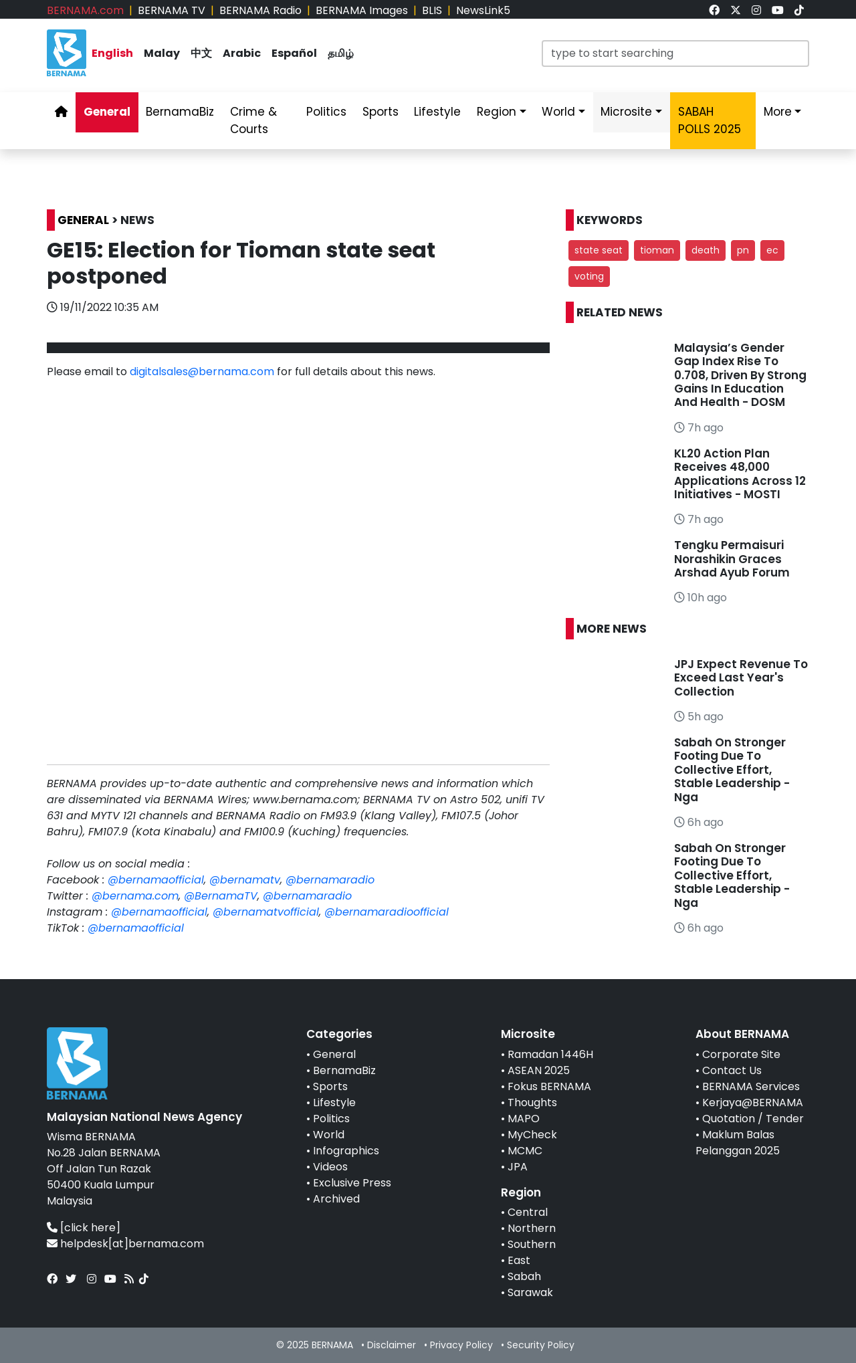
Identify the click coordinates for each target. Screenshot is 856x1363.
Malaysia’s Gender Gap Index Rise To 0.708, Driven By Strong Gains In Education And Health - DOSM (740, 375)
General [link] (107, 112)
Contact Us (732, 1070)
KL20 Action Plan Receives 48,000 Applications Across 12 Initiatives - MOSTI (740, 473)
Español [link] (294, 53)
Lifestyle (334, 1102)
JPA (518, 1166)
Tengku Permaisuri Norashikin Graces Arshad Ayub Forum (732, 559)
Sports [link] (380, 112)
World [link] (558, 112)
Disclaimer (391, 1345)
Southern (532, 1244)
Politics (331, 1118)
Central (528, 1212)
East (519, 1260)
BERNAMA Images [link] (362, 10)
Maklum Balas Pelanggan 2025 (738, 1142)
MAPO (524, 1118)
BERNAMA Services (751, 1086)
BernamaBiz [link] (180, 112)
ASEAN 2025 (539, 1070)
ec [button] (772, 250)
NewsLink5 (483, 10)
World (328, 1134)
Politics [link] (326, 112)
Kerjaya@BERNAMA (752, 1102)
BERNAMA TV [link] (171, 10)
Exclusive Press (352, 1182)
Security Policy (540, 1345)
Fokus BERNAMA (549, 1086)
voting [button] (589, 276)
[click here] (90, 1227)
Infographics (346, 1150)
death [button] (705, 250)
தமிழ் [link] (341, 53)
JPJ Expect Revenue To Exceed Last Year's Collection (741, 678)
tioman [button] (657, 250)
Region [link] (496, 112)
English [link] (112, 53)
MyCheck (532, 1134)
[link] (714, 10)
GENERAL (83, 220)
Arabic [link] (242, 53)
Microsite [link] (626, 112)
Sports (330, 1086)
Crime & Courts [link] (253, 120)
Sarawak (530, 1292)
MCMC (525, 1150)
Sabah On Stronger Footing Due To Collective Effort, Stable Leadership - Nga (732, 769)
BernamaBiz (344, 1070)
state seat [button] (598, 250)
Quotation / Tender (753, 1118)
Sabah (524, 1276)
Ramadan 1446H (550, 1054)
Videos (330, 1166)
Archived (336, 1199)
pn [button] (743, 250)
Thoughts (532, 1102)
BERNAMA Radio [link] (260, 10)
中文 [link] (201, 53)
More (778, 112)
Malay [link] (162, 53)
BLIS (432, 10)
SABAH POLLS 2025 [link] (709, 120)
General (334, 1054)
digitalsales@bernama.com (202, 371)
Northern (532, 1228)
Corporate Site (741, 1054)
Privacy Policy (461, 1345)
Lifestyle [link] (437, 112)
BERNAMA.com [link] (85, 10)
